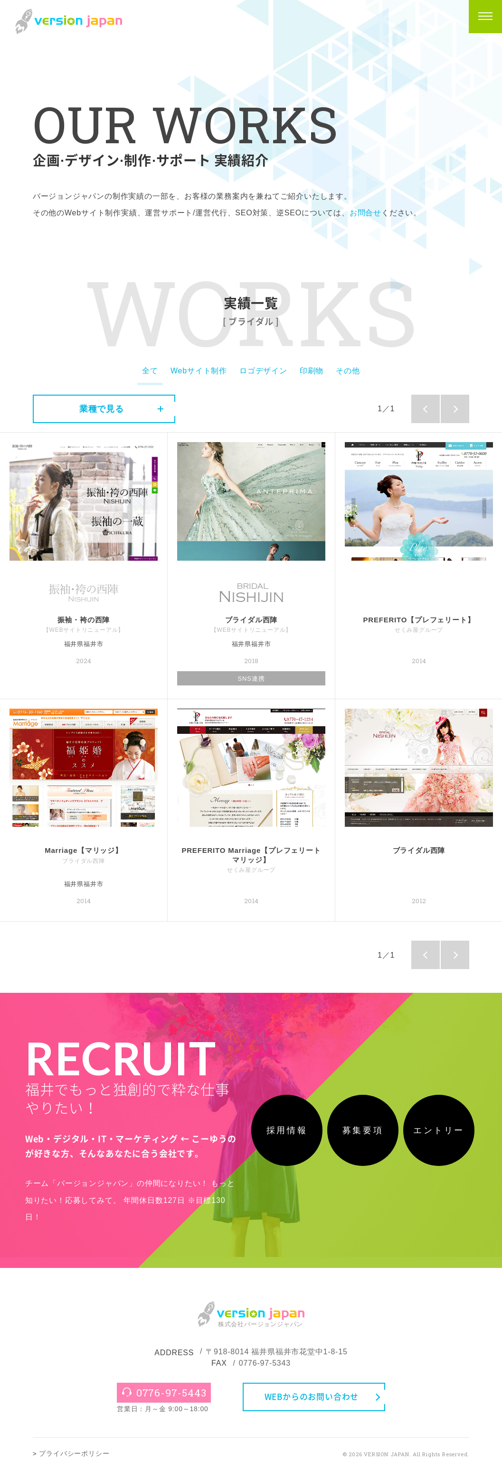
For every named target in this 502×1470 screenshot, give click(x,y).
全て (150, 371)
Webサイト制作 (198, 371)
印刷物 (311, 371)
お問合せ (365, 213)
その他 (348, 371)
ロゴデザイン (263, 371)
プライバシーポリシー (74, 1453)
